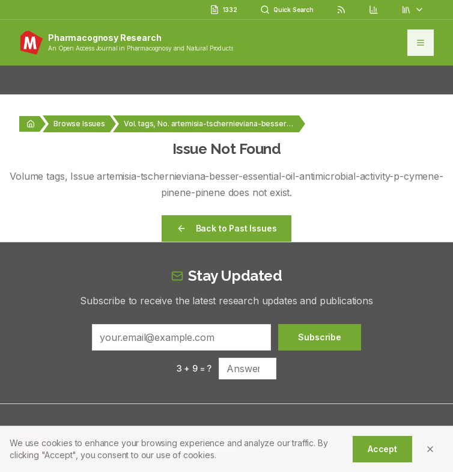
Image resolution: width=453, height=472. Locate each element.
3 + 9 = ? (194, 368)
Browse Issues (79, 123)
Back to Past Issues (227, 228)
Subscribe (319, 337)
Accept (382, 449)
